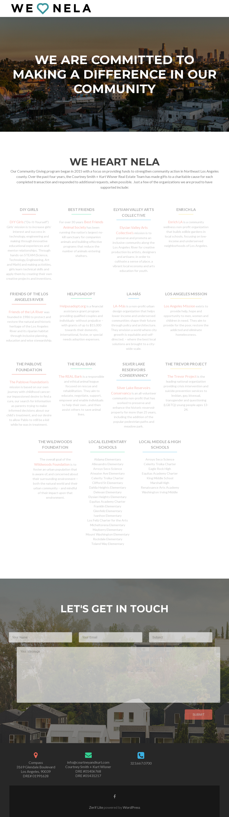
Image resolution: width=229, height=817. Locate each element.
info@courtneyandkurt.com (88, 762)
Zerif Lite (96, 807)
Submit (191, 714)
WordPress (131, 807)
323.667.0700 (141, 763)
